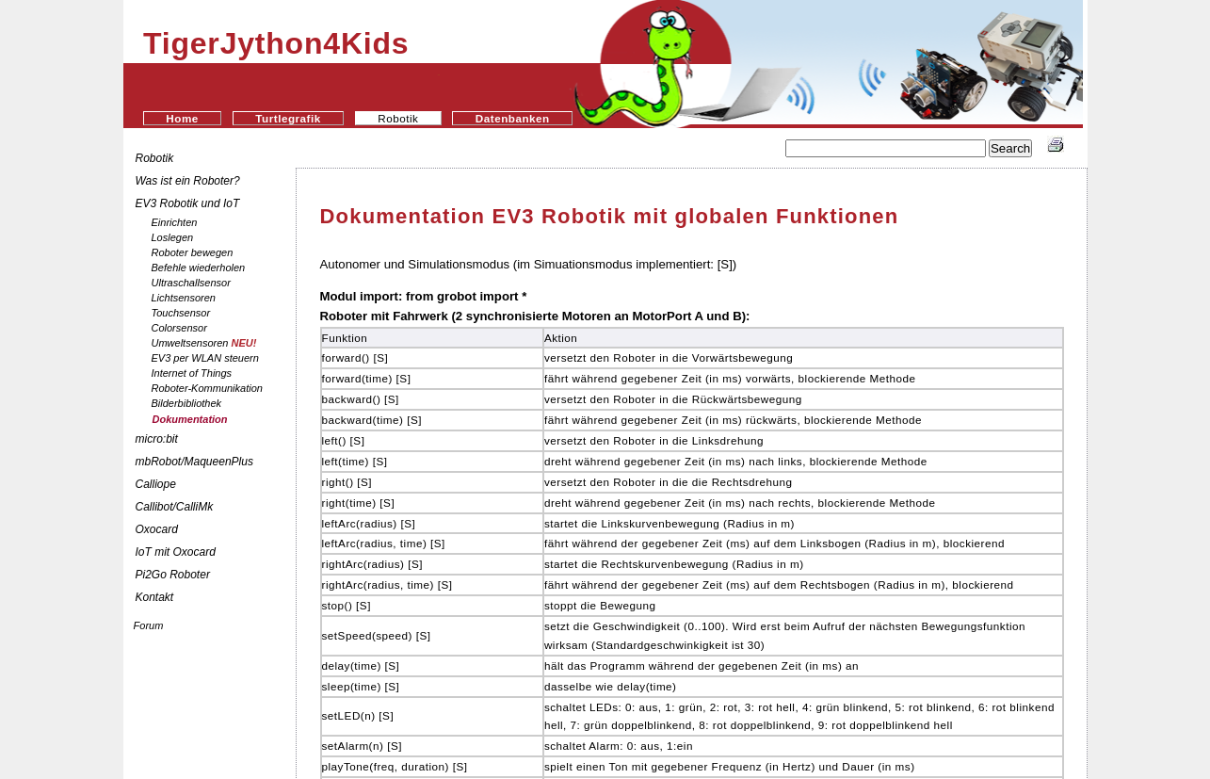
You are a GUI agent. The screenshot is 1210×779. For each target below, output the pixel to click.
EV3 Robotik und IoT (188, 203)
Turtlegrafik (287, 118)
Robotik (155, 158)
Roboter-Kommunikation (207, 388)
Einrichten (175, 222)
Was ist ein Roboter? (188, 180)
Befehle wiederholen (199, 267)
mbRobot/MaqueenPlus (194, 461)
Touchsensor (181, 312)
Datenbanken (513, 118)
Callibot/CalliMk (175, 506)
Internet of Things (192, 373)
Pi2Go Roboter (173, 574)
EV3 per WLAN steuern (205, 358)
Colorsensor (179, 327)
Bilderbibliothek (187, 403)
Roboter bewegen (193, 252)
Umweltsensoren (204, 343)
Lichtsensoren (184, 297)
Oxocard (157, 529)
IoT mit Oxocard (177, 552)
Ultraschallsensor (191, 282)
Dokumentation (190, 419)
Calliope (156, 484)
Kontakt (155, 597)
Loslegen (173, 237)
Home (182, 118)
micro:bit (157, 439)
